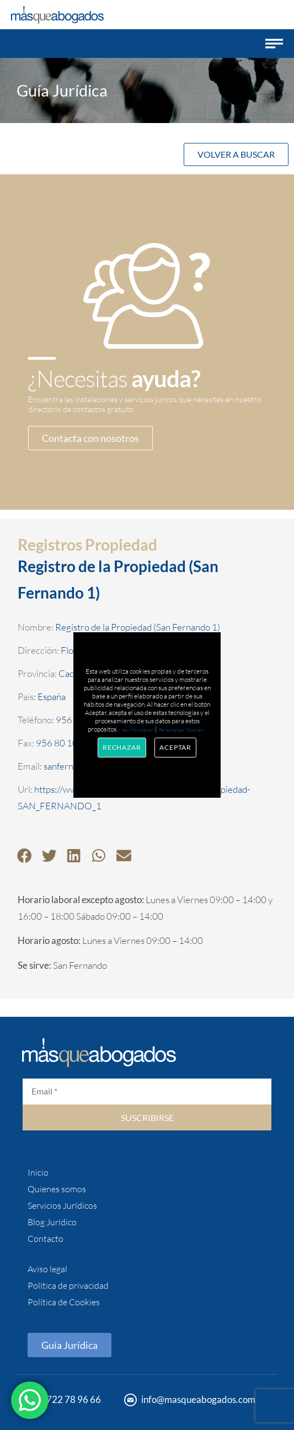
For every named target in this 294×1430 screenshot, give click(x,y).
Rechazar (122, 747)
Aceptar (175, 747)
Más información (136, 729)
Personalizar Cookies (180, 729)
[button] (274, 43)
